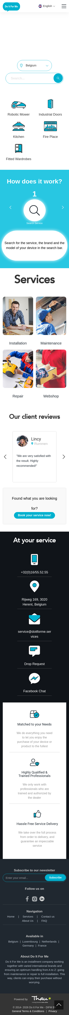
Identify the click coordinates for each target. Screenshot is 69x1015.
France (42, 945)
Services (32, 916)
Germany (30, 945)
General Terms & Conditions (28, 1011)
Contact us (47, 916)
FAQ (44, 920)
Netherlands (51, 941)
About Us (32, 920)
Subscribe (55, 877)
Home (15, 916)
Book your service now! (34, 515)
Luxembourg (32, 941)
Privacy (53, 1011)
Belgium (15, 941)
